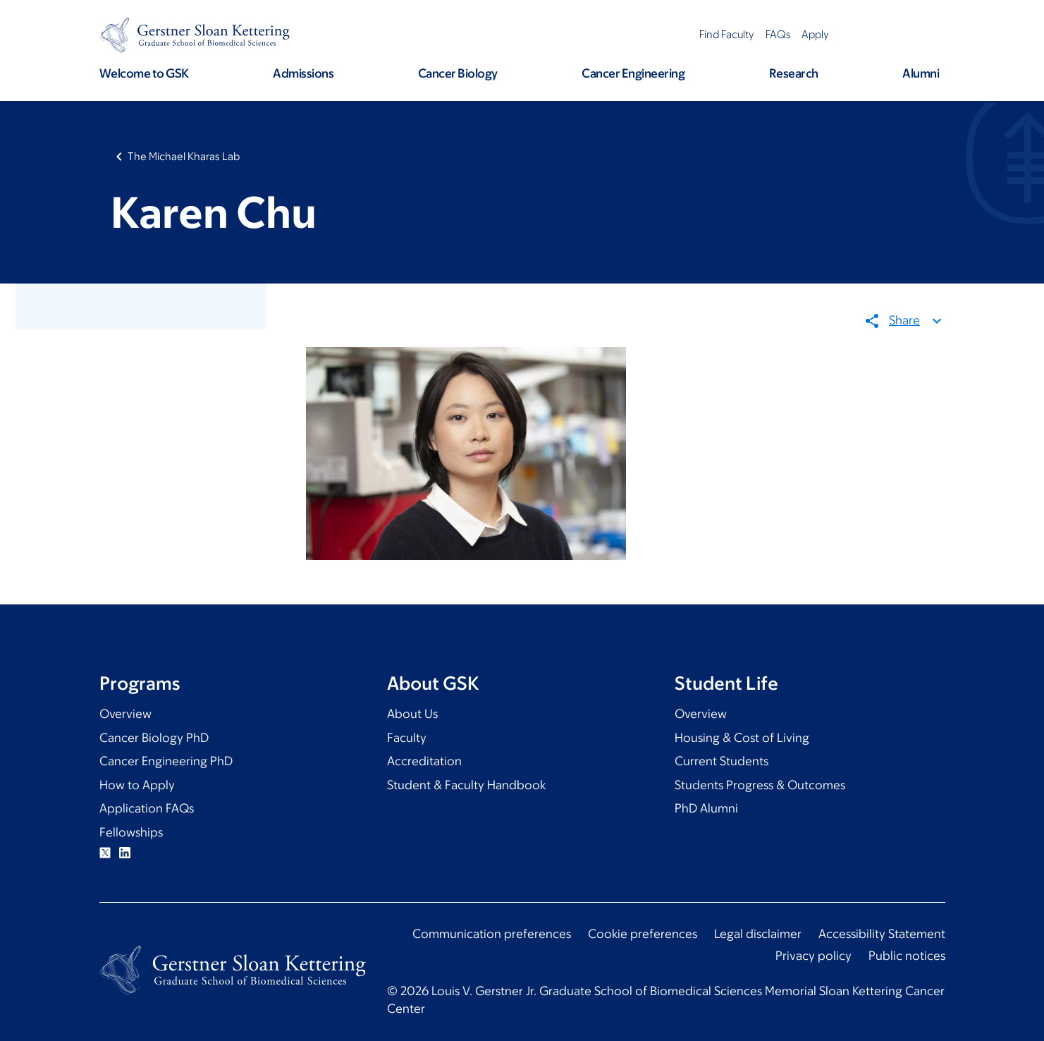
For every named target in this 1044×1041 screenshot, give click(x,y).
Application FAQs (146, 808)
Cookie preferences (642, 934)
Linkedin (124, 852)
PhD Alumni (706, 808)
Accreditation (424, 761)
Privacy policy (813, 956)
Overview (125, 714)
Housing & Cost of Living (742, 738)
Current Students (721, 761)
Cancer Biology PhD (154, 738)
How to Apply (137, 785)
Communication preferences (491, 934)
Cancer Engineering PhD (166, 761)
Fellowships (131, 832)
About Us (412, 714)
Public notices (906, 956)
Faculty (406, 738)
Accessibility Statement (881, 934)
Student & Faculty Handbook (466, 785)
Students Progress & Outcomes (760, 785)
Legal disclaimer (758, 934)
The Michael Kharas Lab (184, 156)
